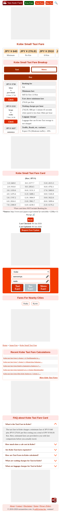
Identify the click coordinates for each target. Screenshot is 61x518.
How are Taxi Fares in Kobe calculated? (22, 455)
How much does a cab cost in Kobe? (20, 444)
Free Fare (29, 3)
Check (11, 99)
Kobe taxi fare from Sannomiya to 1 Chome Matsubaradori (23, 370)
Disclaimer (28, 506)
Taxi (17, 69)
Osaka (25, 304)
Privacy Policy (45, 506)
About (12, 506)
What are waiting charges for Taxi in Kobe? (23, 461)
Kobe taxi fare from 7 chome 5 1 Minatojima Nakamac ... (22, 362)
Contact (19, 506)
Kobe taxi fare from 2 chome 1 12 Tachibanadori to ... (21, 358)
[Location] (30, 272)
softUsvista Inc (40, 509)
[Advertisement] (30, 23)
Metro (44, 69)
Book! (30, 220)
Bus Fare (50, 3)
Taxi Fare (40, 3)
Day (30, 77)
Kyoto (35, 304)
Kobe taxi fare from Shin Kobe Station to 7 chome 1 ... (22, 374)
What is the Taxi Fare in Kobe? (18, 424)
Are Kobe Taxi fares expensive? (18, 450)
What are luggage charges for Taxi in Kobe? (23, 466)
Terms (35, 506)
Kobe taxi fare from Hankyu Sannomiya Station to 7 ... (22, 366)
